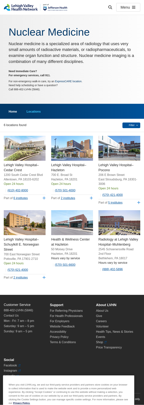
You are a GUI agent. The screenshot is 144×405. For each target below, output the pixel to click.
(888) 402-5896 (112, 269)
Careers (101, 321)
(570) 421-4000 (112, 195)
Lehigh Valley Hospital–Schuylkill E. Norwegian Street (21, 244)
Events (100, 336)
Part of (16, 198)
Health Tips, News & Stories (114, 331)
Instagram (12, 370)
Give (99, 316)
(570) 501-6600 (65, 264)
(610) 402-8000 (18, 190)
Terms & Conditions (63, 342)
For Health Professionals (66, 316)
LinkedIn (11, 376)
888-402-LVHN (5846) (18, 310)
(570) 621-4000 (18, 269)
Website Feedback (62, 326)
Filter (132, 125)
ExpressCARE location (68, 81)
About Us (102, 310)
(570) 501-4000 (65, 190)
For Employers (59, 321)
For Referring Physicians (66, 310)
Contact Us (11, 315)
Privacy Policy (59, 336)
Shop (101, 342)
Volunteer (102, 326)
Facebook (12, 365)
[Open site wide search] (110, 7)
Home (13, 111)
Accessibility (58, 331)
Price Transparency (109, 347)
